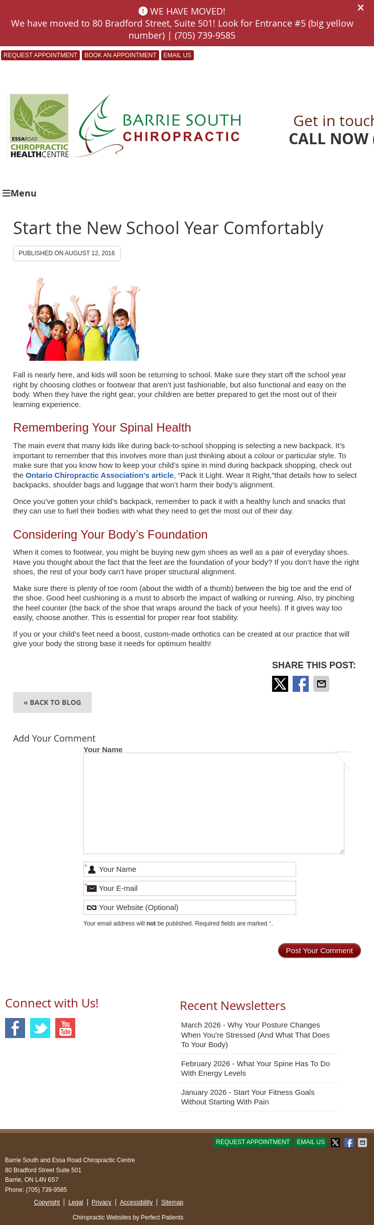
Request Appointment (40, 55)
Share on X (281, 684)
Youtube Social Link (65, 1028)
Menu (20, 193)
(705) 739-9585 (46, 1189)
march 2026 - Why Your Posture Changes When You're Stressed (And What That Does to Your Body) (255, 1034)
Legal (75, 1202)
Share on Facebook (302, 684)
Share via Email (322, 684)
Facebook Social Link (15, 1028)
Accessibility (136, 1202)
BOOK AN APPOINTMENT (120, 55)
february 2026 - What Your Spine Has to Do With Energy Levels (255, 1068)
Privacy (101, 1202)
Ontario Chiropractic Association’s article (99, 475)
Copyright (47, 1202)
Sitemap (172, 1202)
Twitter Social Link (40, 1028)
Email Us (178, 55)
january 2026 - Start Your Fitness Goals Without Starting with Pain (248, 1097)
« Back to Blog (52, 702)
